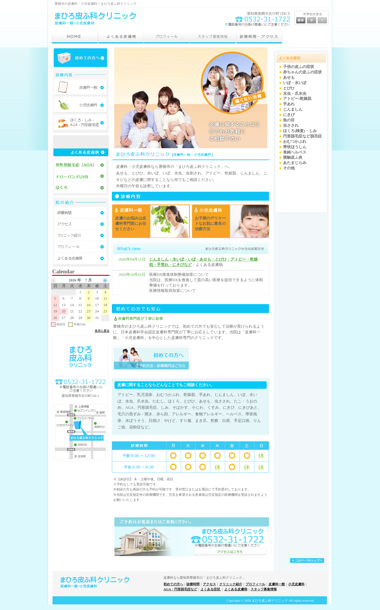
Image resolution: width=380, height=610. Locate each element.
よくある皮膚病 (235, 589)
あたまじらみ (294, 163)
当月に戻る (102, 330)
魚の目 (289, 120)
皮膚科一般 (276, 584)
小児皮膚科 (296, 584)
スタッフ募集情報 (264, 589)
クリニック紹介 (230, 584)
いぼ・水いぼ (294, 83)
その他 (289, 168)
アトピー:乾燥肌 (297, 99)
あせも (289, 77)
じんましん (292, 109)
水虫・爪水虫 (294, 94)
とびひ (289, 88)
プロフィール (255, 584)
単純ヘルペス (294, 152)
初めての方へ (173, 584)
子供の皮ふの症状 (298, 67)
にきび (289, 115)
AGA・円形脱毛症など (180, 589)
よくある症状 (210, 589)
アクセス (209, 584)
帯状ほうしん (294, 147)
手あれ (289, 104)
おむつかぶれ (294, 142)
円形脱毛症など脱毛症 (302, 136)
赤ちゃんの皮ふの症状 (302, 72)
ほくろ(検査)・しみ (300, 131)
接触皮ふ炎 (292, 157)
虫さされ (291, 125)
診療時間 (193, 584)
